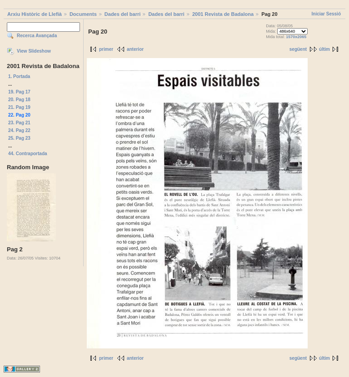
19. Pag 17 (19, 91)
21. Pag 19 (19, 107)
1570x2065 (296, 36)
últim (324, 49)
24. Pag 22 (19, 130)
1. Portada (19, 76)
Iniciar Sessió (326, 13)
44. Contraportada (27, 153)
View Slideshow (34, 51)
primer (106, 49)
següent (298, 49)
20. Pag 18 (19, 99)
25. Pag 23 (19, 138)
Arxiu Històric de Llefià (34, 14)
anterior (135, 49)
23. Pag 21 (19, 122)
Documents (83, 14)
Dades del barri (122, 14)
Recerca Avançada (37, 35)
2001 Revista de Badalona (223, 14)
